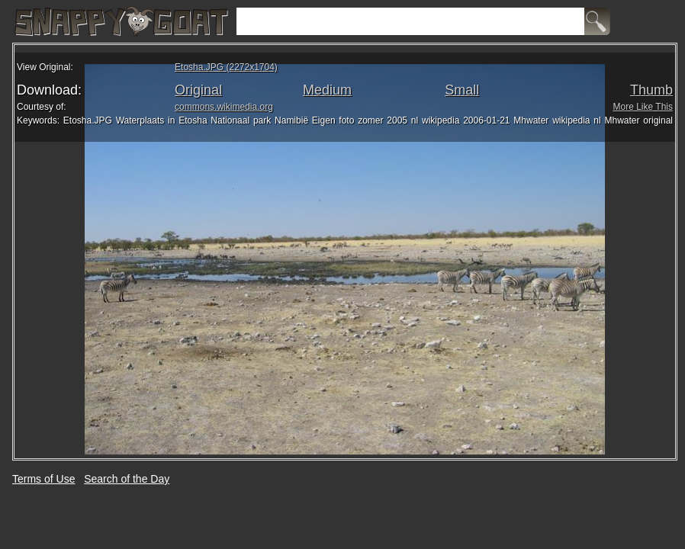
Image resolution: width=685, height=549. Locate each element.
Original (198, 90)
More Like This (643, 106)
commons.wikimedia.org (224, 106)
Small (462, 90)
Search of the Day (126, 479)
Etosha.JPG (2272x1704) (226, 67)
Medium (327, 90)
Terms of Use (43, 479)
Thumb (651, 90)
